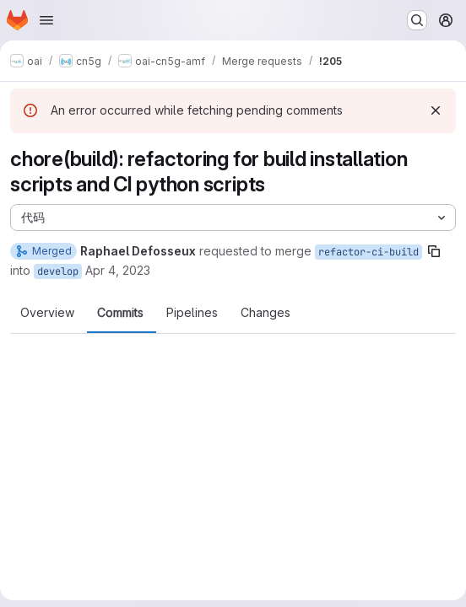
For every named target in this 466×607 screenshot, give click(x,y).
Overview (47, 313)
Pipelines (192, 313)
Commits (120, 313)
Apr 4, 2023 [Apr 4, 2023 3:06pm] (117, 270)
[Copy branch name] (434, 251)
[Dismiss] (435, 110)
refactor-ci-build (368, 252)
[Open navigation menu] (46, 20)
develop (58, 271)
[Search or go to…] (417, 20)
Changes (265, 313)
